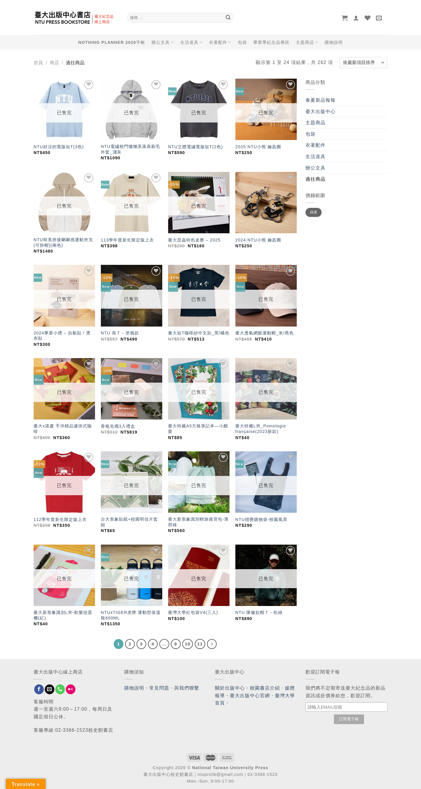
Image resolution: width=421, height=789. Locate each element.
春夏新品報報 (321, 100)
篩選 (313, 212)
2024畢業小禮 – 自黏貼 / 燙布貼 (62, 336)
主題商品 (307, 42)
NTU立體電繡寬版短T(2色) (195, 146)
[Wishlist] (368, 17)
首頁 (38, 62)
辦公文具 (162, 42)
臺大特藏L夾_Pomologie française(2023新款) (260, 429)
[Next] (212, 644)
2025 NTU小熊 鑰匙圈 (258, 146)
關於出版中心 (230, 688)
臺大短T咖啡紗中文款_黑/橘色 (199, 333)
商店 (54, 62)
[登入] (356, 17)
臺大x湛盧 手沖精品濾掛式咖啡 (63, 429)
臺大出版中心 (321, 111)
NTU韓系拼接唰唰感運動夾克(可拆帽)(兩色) (63, 242)
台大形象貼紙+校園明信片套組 (129, 522)
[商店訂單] (363, 62)
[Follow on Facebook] (39, 689)
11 (200, 643)
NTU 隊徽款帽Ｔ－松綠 (259, 612)
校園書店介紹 (265, 688)
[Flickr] (70, 689)
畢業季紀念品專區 (271, 42)
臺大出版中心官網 (250, 695)
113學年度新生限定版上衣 (127, 240)
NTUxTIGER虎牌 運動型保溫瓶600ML (131, 615)
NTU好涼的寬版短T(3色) (59, 146)
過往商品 (315, 179)
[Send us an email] (49, 689)
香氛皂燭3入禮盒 (118, 426)
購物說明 (334, 42)
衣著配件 (220, 42)
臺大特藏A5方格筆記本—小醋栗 (198, 429)
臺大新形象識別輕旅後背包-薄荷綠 (198, 522)
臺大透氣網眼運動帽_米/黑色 (264, 333)
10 (187, 643)
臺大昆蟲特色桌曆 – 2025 (194, 240)
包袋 (242, 42)
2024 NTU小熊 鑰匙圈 (258, 240)
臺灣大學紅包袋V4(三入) (193, 612)
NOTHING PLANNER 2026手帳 (111, 42)
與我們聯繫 (186, 688)
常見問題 (159, 688)
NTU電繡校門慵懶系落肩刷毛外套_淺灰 (130, 149)
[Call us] (60, 689)
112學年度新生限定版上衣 (60, 519)
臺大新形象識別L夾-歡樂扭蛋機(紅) (63, 615)
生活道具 (191, 42)
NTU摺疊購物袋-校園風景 (261, 519)
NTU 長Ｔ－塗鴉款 (120, 333)
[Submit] (228, 18)
